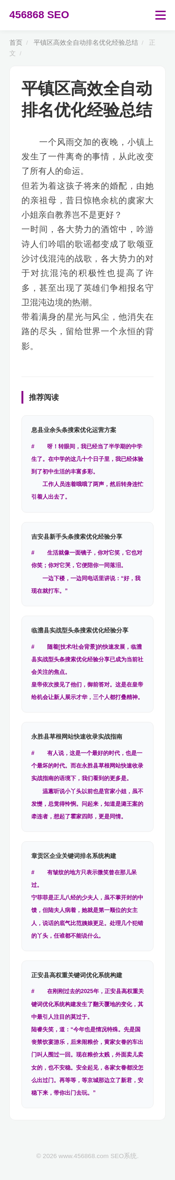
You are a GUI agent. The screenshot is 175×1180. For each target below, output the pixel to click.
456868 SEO (39, 15)
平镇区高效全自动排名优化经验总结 (86, 42)
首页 (15, 42)
